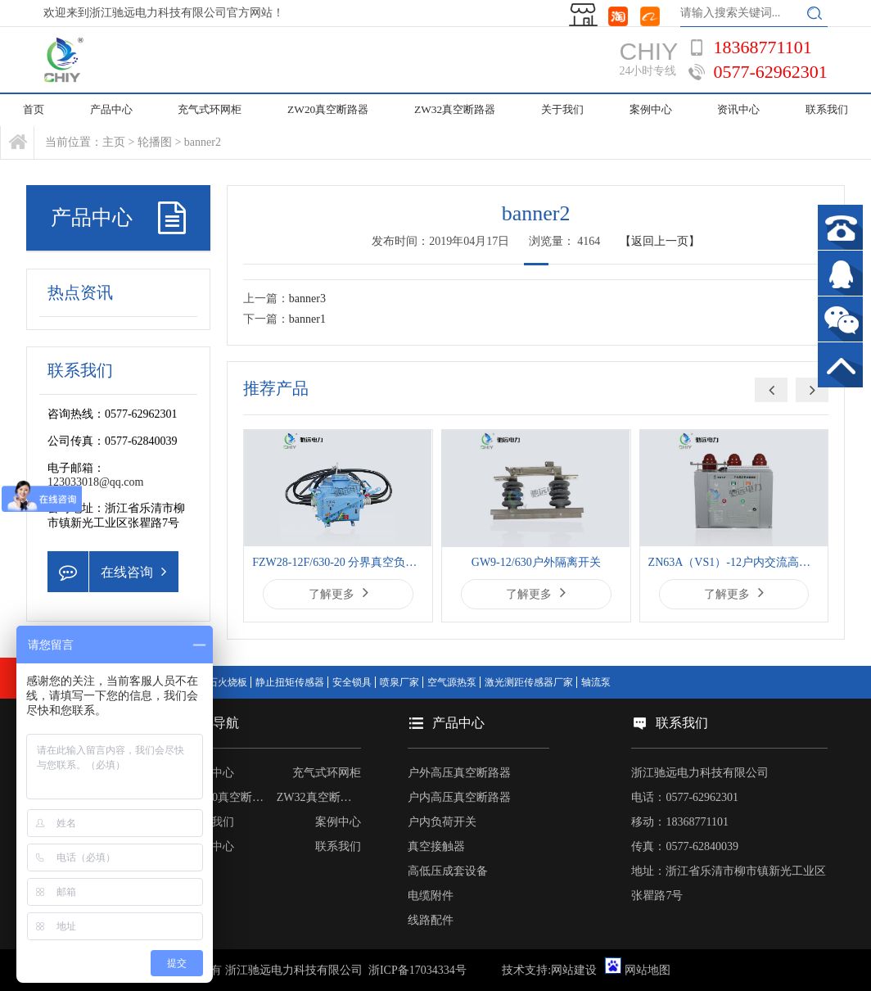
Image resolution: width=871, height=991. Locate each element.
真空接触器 (436, 846)
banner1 (307, 319)
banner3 (307, 298)
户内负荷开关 (442, 822)
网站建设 (574, 970)
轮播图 (155, 142)
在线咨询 (106, 571)
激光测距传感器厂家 (529, 682)
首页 (34, 109)
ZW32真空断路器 (453, 109)
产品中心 (113, 109)
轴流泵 (596, 682)
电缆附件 (431, 895)
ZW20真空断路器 (329, 109)
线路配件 (431, 920)
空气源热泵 (451, 682)
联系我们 (338, 846)
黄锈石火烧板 (217, 682)
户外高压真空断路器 (459, 773)
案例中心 (648, 109)
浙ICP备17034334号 (417, 970)
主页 (113, 142)
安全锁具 (352, 682)
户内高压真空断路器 (459, 797)
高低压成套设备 (448, 871)
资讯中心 (737, 109)
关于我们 (559, 109)
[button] (812, 390)
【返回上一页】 (660, 241)
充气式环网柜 (212, 109)
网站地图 (647, 970)
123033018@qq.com (95, 482)
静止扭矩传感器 (289, 682)
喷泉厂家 (399, 682)
